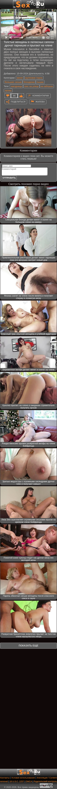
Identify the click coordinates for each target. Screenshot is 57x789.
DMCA (29, 781)
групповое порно (34, 77)
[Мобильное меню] (2, 4)
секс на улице (31, 86)
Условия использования (23, 778)
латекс (8, 90)
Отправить (9, 178)
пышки (40, 82)
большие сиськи (13, 82)
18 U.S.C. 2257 (16, 781)
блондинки (29, 82)
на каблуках (47, 86)
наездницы (16, 86)
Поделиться (18, 101)
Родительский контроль (45, 781)
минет (20, 77)
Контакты (4, 778)
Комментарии (40, 95)
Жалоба (40, 101)
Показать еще (28, 645)
